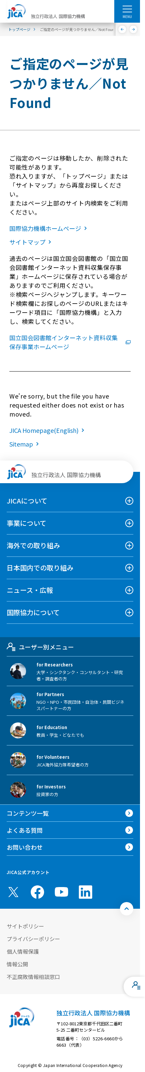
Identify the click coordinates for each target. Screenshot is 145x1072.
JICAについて (27, 501)
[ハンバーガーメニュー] (127, 9)
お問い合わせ (25, 847)
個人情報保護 (23, 951)
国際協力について (33, 612)
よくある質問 (25, 830)
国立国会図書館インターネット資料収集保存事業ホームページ (70, 342)
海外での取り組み (33, 545)
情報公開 (17, 964)
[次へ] (133, 29)
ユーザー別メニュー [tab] (40, 646)
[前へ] (122, 29)
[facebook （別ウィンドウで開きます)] (37, 892)
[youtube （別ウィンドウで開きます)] (61, 892)
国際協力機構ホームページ (49, 228)
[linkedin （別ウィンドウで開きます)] (85, 892)
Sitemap (25, 444)
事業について (26, 523)
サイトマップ (31, 242)
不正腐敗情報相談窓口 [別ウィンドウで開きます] (33, 977)
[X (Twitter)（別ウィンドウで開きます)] (13, 892)
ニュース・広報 (30, 590)
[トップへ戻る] (126, 908)
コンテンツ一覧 (28, 813)
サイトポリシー (25, 926)
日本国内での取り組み (40, 567)
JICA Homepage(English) (48, 430)
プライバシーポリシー (33, 939)
